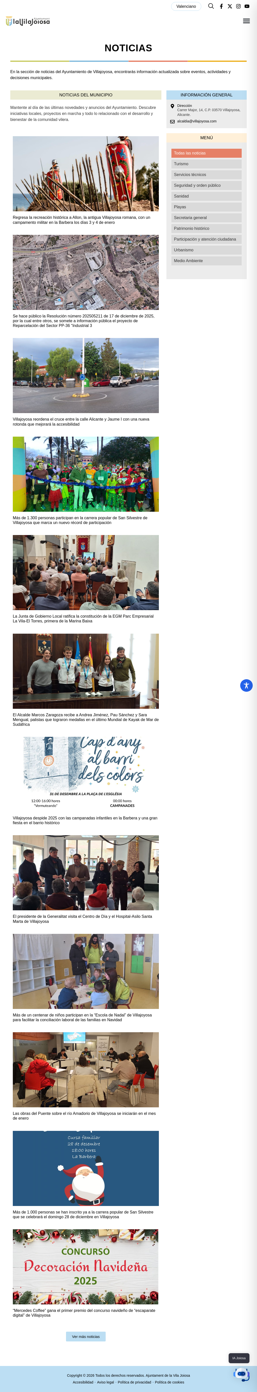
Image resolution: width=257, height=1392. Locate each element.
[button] (246, 21)
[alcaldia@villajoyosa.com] (172, 121)
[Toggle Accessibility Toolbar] (246, 685)
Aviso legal (105, 1382)
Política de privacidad (134, 1382)
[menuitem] (186, 6)
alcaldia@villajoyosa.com (197, 121)
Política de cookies (169, 1382)
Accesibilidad (83, 1382)
